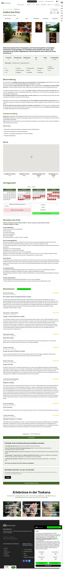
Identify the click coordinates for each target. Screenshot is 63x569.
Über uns (6, 548)
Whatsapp (41, 1)
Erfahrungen (6, 556)
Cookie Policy (12, 537)
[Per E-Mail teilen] (58, 13)
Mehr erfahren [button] (48, 565)
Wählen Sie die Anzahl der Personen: (17, 204)
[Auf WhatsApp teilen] (54, 13)
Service (6, 550)
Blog (25, 553)
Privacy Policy (6, 537)
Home (4, 9)
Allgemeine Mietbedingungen (30, 557)
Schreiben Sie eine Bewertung (24, 289)
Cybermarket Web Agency (12, 538)
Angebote (6, 554)
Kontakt (8, 477)
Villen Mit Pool (9, 9)
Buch (13, 567)
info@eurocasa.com (50, 1)
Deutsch (59, 1)
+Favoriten (54, 9)
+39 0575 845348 (32, 1)
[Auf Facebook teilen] (51, 13)
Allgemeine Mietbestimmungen (31, 483)
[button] (31, 157)
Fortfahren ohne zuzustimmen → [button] (54, 527)
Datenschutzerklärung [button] (56, 534)
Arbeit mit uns (7, 552)
